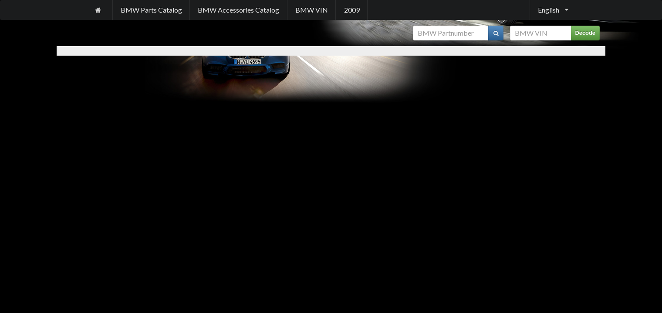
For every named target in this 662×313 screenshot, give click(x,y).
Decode (585, 33)
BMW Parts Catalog (151, 10)
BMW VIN (311, 10)
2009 (352, 10)
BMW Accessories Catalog (238, 10)
